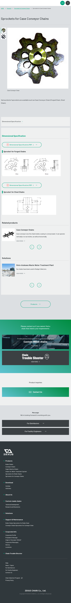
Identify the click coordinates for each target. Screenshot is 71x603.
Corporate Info (11, 532)
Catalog (8, 486)
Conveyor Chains (10, 467)
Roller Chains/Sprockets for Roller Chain (17, 523)
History (8, 545)
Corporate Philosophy (12, 542)
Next (39, 247)
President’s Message (11, 537)
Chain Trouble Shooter (14, 553)
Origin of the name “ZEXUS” (13, 540)
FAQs (7, 563)
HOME (2, 8)
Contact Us (9, 572)
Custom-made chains (13, 501)
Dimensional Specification (11, 121)
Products (9, 8)
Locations (9, 547)
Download (9, 482)
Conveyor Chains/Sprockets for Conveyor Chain (19, 525)
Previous (32, 247)
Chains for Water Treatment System (16, 471)
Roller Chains (9, 464)
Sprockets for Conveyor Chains (22, 8)
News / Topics (10, 565)
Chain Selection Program (13, 578)
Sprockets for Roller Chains (14, 474)
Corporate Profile (11, 535)
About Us (9, 495)
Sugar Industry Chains (12, 469)
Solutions (9, 513)
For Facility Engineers (12, 570)
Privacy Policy (10, 580)
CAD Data (8, 488)
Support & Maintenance (14, 519)
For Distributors (10, 568)
